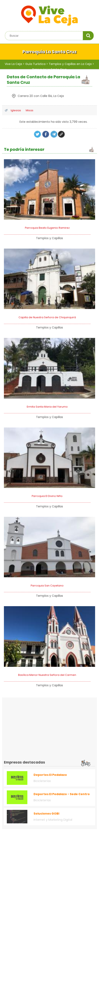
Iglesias (16, 110)
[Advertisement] (38, 728)
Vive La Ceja (13, 64)
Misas (29, 110)
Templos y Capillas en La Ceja (70, 64)
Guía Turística (35, 64)
